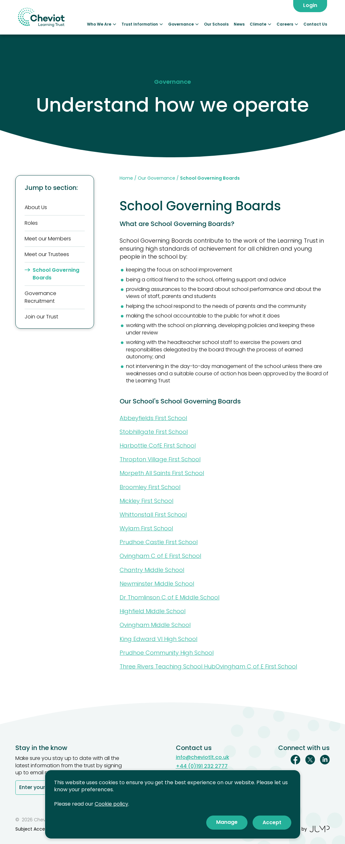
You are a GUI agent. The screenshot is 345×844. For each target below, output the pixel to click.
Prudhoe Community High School (167, 653)
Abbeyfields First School (153, 418)
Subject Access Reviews (41, 829)
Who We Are (101, 24)
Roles (31, 223)
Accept (272, 822)
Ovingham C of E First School (160, 556)
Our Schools (216, 24)
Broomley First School (150, 487)
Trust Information (142, 24)
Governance (183, 24)
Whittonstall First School (153, 515)
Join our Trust (41, 316)
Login (310, 5)
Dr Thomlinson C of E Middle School (169, 597)
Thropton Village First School (160, 459)
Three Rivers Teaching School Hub (168, 666)
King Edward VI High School (158, 639)
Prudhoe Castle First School (159, 542)
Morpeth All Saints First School (162, 473)
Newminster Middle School (157, 584)
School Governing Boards (52, 273)
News (239, 24)
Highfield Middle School (152, 611)
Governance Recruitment (40, 297)
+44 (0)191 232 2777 (202, 766)
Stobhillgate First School (154, 432)
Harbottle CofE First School (158, 445)
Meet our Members (48, 238)
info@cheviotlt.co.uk (202, 757)
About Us (36, 207)
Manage (227, 822)
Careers (287, 24)
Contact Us (315, 24)
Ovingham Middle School (155, 625)
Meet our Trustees (47, 254)
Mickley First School (146, 501)
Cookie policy (111, 804)
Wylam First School (146, 528)
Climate (260, 24)
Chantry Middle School (152, 570)
